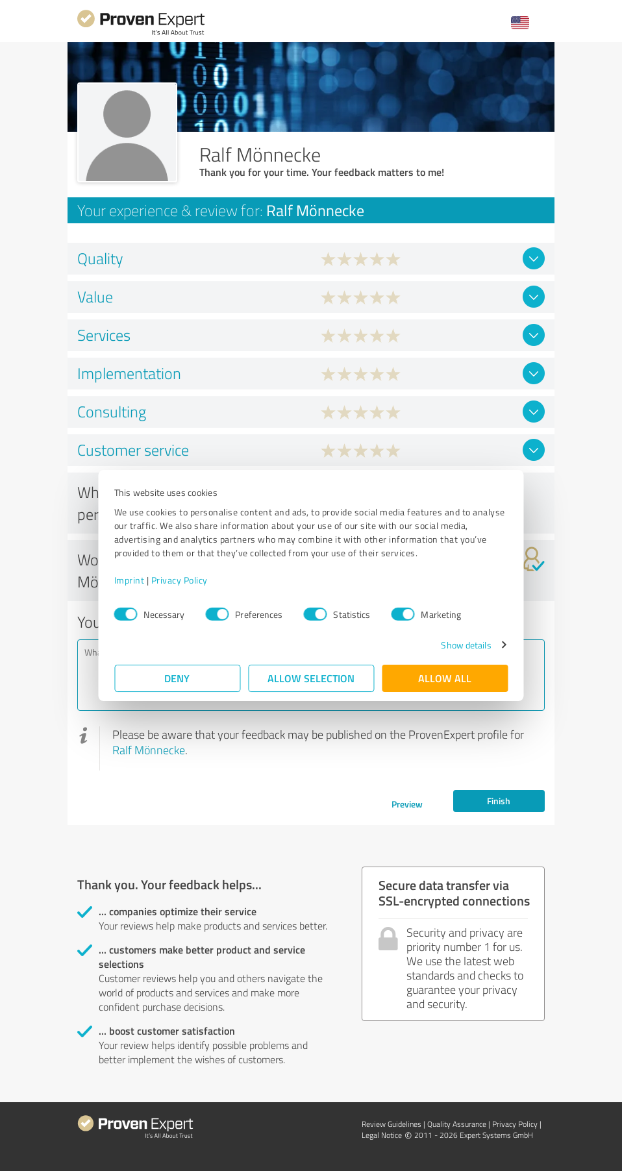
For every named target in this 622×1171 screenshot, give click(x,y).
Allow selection (311, 678)
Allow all (444, 678)
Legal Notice (382, 1134)
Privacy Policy (179, 580)
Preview (407, 804)
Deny (177, 678)
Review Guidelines (391, 1123)
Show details (466, 645)
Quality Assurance (456, 1123)
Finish (498, 801)
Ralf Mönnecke (148, 750)
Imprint (129, 580)
